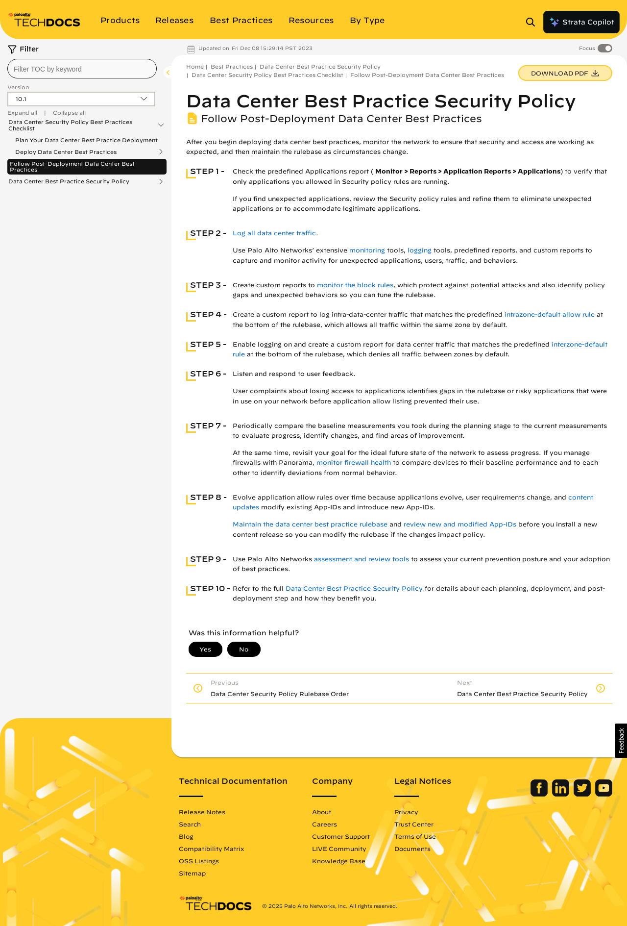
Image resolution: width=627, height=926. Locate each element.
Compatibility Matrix (211, 848)
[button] (621, 741)
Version (18, 87)
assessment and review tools (361, 559)
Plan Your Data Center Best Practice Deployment (86, 140)
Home (195, 66)
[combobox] (82, 68)
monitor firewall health (353, 462)
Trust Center (414, 824)
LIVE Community (339, 848)
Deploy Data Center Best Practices (66, 152)
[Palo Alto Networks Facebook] (540, 794)
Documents (412, 848)
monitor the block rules (355, 285)
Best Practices (232, 66)
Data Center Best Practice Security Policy (68, 181)
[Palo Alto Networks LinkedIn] (561, 794)
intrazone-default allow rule (550, 314)
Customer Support (341, 836)
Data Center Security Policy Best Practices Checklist (70, 125)
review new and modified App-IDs (460, 524)
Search (190, 824)
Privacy (406, 811)
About (321, 811)
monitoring (367, 250)
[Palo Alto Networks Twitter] (583, 794)
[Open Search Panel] (533, 22)
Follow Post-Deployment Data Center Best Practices (72, 166)
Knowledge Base (338, 860)
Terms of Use (415, 836)
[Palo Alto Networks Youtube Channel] (603, 794)
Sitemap (192, 873)
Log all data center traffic (274, 233)
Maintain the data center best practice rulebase (310, 524)
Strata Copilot (581, 22)
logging (420, 250)
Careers (324, 824)
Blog (186, 836)
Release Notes (202, 811)
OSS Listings (199, 860)
